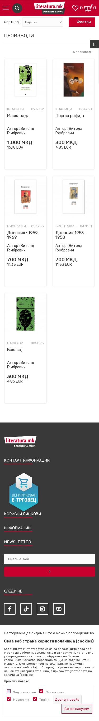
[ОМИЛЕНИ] (75, 7)
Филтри (81, 22)
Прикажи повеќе (16, 681)
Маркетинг (21, 699)
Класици (15, 109)
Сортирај (12, 22)
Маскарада (18, 115)
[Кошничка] (88, 7)
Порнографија (69, 115)
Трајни (44, 699)
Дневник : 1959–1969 (23, 235)
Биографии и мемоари (18, 226)
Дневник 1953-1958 (70, 235)
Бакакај (14, 349)
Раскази (15, 343)
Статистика (55, 692)
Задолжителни (24, 692)
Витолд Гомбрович (20, 130)
